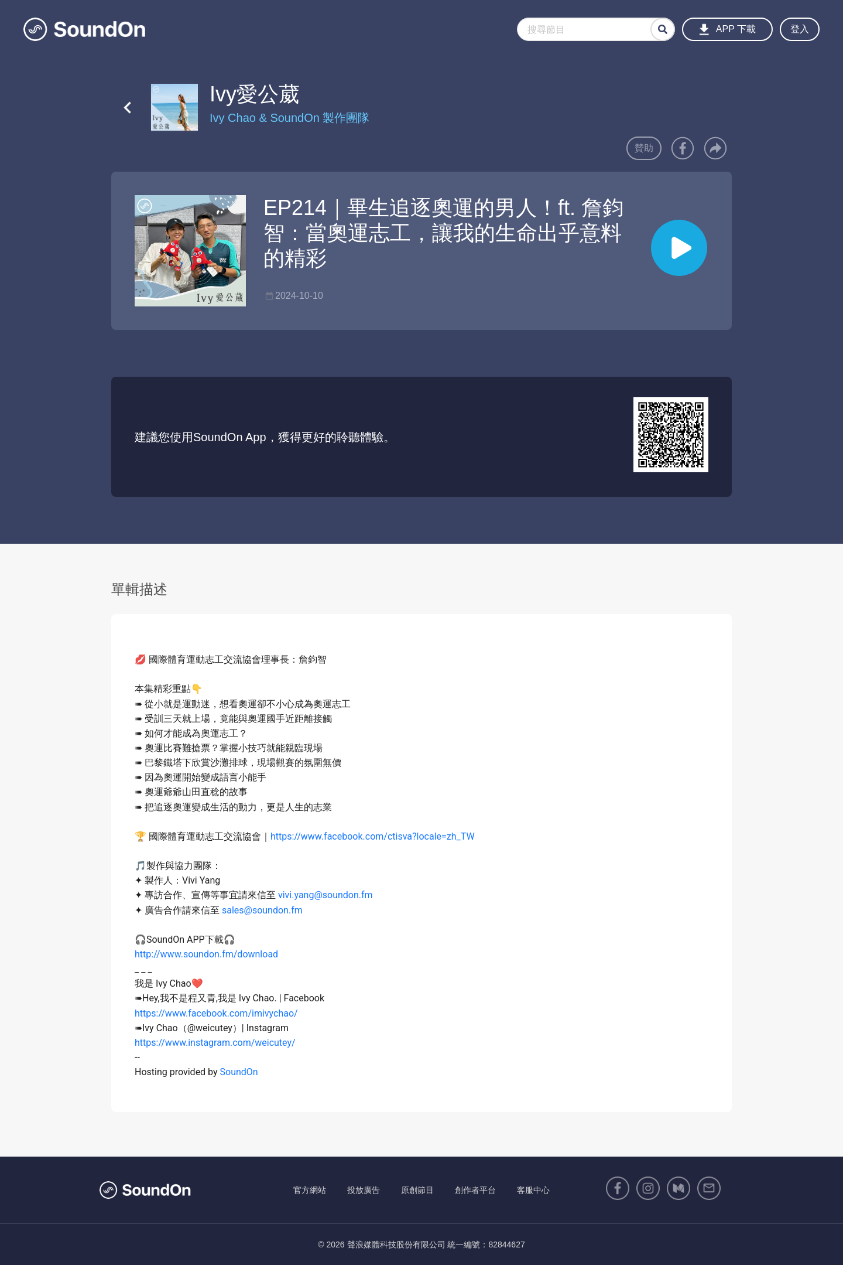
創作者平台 (475, 1190)
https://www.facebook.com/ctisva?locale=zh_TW (372, 836)
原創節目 (417, 1190)
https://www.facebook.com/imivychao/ (216, 1013)
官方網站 (309, 1190)
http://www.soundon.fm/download (206, 954)
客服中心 (533, 1190)
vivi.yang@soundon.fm (325, 895)
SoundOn (239, 1072)
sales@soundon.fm (262, 910)
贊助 (644, 148)
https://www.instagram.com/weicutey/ (215, 1042)
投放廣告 (363, 1190)
